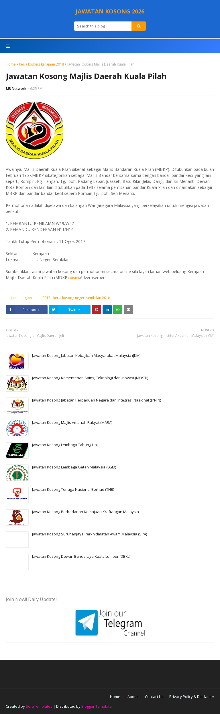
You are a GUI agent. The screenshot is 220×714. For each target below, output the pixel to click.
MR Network (16, 88)
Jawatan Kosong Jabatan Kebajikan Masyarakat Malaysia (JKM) (86, 355)
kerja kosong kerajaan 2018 (41, 64)
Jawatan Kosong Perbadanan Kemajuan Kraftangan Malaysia (85, 511)
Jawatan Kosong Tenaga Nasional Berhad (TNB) (73, 489)
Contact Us (154, 696)
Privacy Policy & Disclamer (191, 696)
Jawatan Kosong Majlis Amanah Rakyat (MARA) (72, 422)
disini (74, 277)
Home (11, 64)
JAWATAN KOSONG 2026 (110, 11)
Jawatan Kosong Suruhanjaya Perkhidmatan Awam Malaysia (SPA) (89, 534)
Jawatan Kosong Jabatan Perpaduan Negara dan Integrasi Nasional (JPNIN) (96, 400)
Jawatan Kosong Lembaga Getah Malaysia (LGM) (74, 467)
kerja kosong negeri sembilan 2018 (81, 297)
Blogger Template (96, 706)
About (132, 696)
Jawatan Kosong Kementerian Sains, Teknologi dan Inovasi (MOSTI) (90, 377)
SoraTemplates (39, 706)
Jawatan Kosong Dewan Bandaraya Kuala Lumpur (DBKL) (81, 556)
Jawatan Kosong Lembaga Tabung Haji (65, 444)
